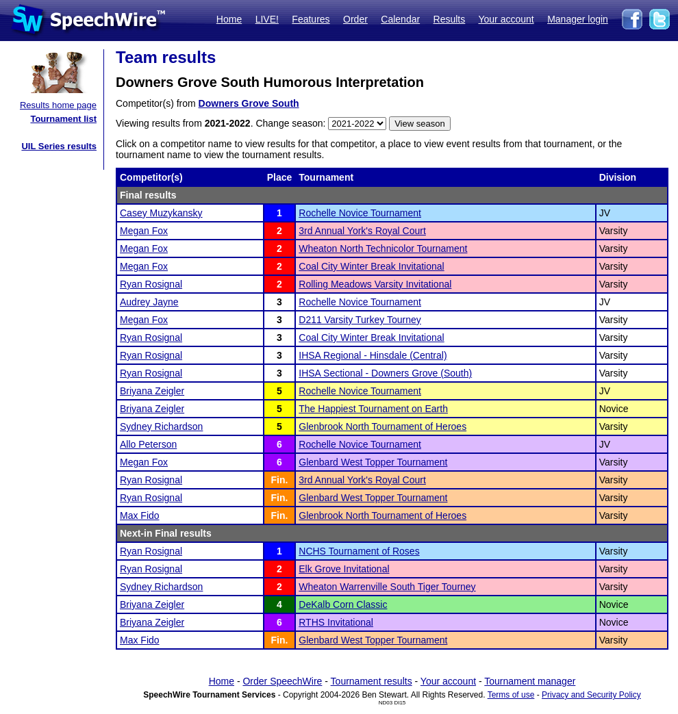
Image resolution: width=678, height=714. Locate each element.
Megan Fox (144, 230)
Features (310, 19)
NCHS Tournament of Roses (359, 551)
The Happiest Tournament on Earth (373, 408)
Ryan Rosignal (151, 284)
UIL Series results (59, 146)
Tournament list (63, 119)
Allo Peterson (148, 444)
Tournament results (371, 681)
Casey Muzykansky (161, 212)
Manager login (577, 19)
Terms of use (511, 695)
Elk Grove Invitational (344, 568)
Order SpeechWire (282, 681)
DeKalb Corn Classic (343, 604)
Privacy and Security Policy (591, 695)
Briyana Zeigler (152, 390)
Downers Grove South (249, 103)
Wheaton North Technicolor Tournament (383, 248)
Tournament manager (529, 681)
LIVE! (267, 19)
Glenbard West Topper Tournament (373, 462)
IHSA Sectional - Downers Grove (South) (385, 373)
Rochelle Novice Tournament (360, 212)
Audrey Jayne (149, 301)
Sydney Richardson (161, 426)
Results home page (58, 105)
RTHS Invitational (336, 622)
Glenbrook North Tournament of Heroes (382, 426)
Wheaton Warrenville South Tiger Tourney (387, 586)
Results (450, 19)
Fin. (279, 479)
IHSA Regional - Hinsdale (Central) (373, 355)
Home (229, 19)
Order (355, 19)
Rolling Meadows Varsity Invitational (375, 284)
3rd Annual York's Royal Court (362, 230)
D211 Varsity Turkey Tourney (359, 319)
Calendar (400, 19)
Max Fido (140, 515)
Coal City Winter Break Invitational (371, 266)
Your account (505, 19)
